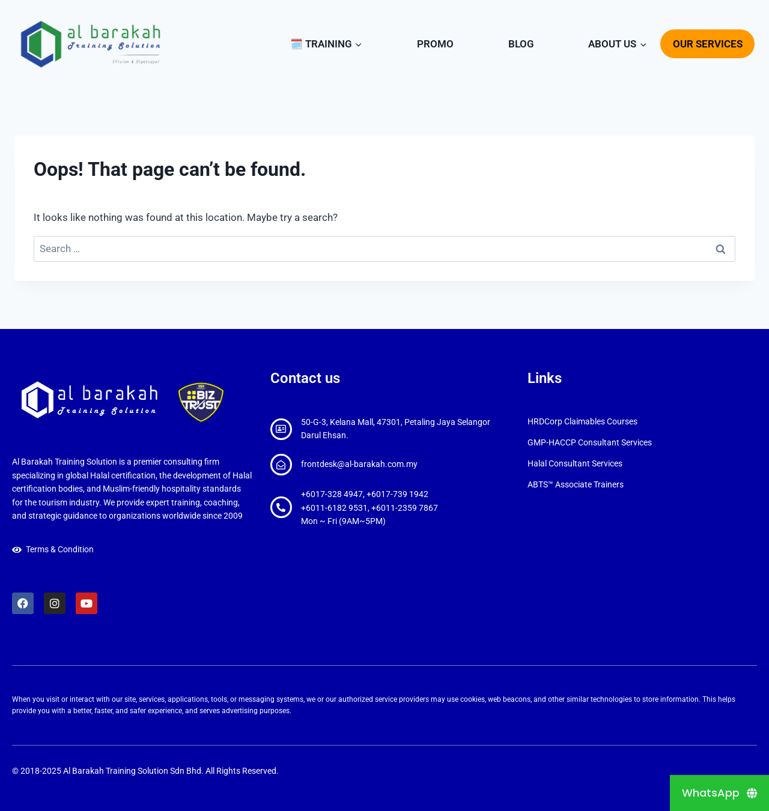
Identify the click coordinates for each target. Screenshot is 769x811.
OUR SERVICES (708, 44)
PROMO (435, 44)
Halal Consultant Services (574, 463)
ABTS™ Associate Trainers (575, 484)
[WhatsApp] (719, 793)
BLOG (521, 44)
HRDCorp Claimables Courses (582, 421)
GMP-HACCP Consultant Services (589, 442)
